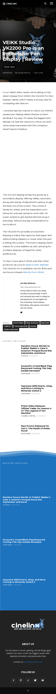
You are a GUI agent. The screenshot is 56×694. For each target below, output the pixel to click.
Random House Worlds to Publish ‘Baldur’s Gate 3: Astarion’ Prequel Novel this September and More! (36, 349)
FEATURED (18, 323)
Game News (25, 373)
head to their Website (37, 264)
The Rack (24, 356)
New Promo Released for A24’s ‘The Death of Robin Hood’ (35, 428)
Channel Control (28, 416)
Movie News (26, 433)
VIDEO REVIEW (11, 329)
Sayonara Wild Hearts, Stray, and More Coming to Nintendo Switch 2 (37, 388)
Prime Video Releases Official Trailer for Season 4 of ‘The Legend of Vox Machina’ (36, 409)
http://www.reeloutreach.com (30, 287)
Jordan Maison (24, 73)
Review (45, 323)
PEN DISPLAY (32, 323)
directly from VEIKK (33, 272)
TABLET (8, 326)
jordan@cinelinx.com (33, 662)
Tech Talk (9, 67)
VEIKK (33, 326)
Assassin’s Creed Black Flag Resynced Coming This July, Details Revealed (36, 368)
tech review (21, 326)
